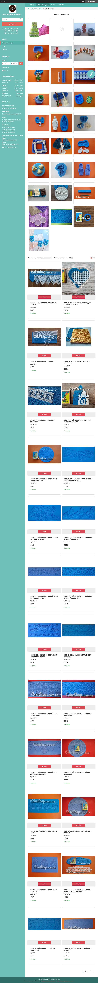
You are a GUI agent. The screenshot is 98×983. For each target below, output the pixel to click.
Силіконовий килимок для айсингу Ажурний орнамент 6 (44, 656)
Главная (31, 5)
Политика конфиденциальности (65, 981)
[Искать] (20, 19)
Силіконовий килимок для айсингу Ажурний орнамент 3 (78, 538)
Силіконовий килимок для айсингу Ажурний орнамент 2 (44, 538)
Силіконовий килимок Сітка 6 (41, 361)
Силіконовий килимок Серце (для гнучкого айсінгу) (77, 303)
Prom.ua (57, 979)
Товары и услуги (7, 43)
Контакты (61, 5)
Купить (44, 297)
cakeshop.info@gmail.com (10, 144)
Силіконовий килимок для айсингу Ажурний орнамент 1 (78, 480)
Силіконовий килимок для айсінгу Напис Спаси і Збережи (78, 890)
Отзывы (5, 50)
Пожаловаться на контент (48, 981)
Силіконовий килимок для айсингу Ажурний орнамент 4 (44, 597)
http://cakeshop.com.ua (9, 140)
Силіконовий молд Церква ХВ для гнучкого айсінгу (77, 421)
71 (90, 971)
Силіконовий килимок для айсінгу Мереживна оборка (43, 773)
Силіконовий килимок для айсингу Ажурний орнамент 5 (78, 597)
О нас (4, 46)
